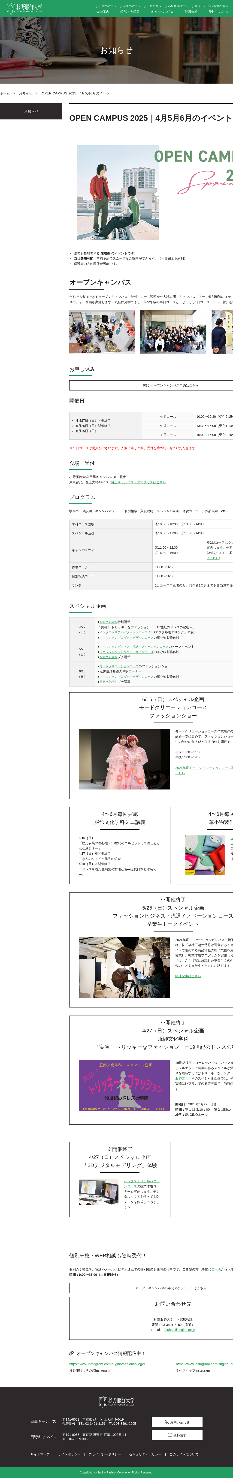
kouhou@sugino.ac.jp (179, 1333)
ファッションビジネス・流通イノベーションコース (136, 648)
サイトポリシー (69, 1458)
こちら (216, 1271)
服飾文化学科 (108, 624)
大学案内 (102, 12)
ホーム (5, 93)
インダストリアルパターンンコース (124, 634)
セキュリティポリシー (145, 1458)
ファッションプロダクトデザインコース (128, 639)
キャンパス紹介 (162, 12)
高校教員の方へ (178, 6)
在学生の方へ (107, 6)
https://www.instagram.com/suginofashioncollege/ (107, 1368)
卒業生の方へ (131, 6)
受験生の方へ (218, 12)
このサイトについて (184, 1458)
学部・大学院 (130, 12)
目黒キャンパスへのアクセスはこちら (138, 484)
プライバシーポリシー (105, 1458)
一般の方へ (154, 6)
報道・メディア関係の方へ (211, 6)
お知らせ (25, 93)
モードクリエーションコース (120, 668)
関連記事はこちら (188, 978)
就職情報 (191, 12)
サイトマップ (40, 1458)
